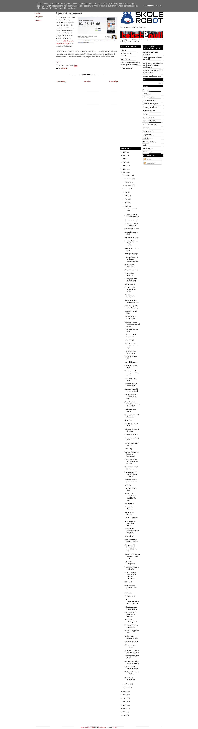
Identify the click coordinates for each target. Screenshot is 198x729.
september (128, 185)
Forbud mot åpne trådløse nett (130, 646)
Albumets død (129, 503)
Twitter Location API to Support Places (131, 667)
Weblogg (38, 13)
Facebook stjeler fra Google (131, 330)
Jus (144, 114)
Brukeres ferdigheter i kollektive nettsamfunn (132, 454)
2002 (125, 712)
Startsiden (87, 81)
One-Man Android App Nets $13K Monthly (132, 662)
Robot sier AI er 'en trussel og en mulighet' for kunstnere (131, 64)
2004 (125, 708)
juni (126, 196)
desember (128, 175)
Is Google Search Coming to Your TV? (131, 587)
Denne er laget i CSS (131, 434)
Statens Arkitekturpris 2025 (152, 76)
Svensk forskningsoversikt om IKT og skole (132, 601)
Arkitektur (38, 20)
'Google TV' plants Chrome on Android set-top (132, 324)
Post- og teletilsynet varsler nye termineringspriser (131, 259)
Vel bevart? (128, 582)
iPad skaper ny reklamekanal (130, 296)
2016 (125, 152)
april (126, 203)
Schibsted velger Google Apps (130, 317)
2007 (125, 698)
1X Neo (123, 50)
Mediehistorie (147, 117)
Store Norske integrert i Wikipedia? (132, 568)
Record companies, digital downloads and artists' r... (131, 461)
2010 (125, 172)
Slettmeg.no (128, 593)
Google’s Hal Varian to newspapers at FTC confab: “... (132, 556)
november (128, 179)
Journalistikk (147, 111)
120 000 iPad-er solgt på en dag (132, 430)
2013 (125, 162)
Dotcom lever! (129, 536)
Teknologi (64, 68)
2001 (125, 715)
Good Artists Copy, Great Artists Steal (131, 540)
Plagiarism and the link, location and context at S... (131, 474)
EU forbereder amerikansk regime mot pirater (132, 531)
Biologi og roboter (127, 68)
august (127, 189)
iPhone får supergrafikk (130, 563)
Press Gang (128, 449)
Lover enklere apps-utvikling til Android (131, 243)
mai (126, 199)
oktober (127, 182)
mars (127, 206)
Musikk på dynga (130, 596)
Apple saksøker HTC (131, 641)
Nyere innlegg (60, 81)
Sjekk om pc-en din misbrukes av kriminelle (131, 614)
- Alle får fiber (129, 340)
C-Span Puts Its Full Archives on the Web (131, 396)
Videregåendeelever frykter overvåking (132, 215)
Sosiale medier (148, 142)
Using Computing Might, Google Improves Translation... (130, 575)
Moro (145, 128)
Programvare (147, 135)
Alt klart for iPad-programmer (130, 336)
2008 (125, 695)
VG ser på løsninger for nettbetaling (131, 224)
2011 (125, 169)
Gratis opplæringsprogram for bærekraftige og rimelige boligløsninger (153, 65)
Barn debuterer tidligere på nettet (131, 621)
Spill (144, 145)
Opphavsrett (147, 131)
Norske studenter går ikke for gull (131, 468)
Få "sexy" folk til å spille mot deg (131, 280)
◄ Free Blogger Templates (87, 727)
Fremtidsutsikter (148, 100)
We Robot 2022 (126, 59)
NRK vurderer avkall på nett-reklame (131, 481)
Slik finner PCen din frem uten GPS (131, 626)
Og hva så (128, 485)
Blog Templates (102, 727)
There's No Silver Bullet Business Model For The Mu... (131, 497)
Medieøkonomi (148, 124)
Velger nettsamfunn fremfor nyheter (131, 608)
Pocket (114, 727)
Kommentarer (149, 163)
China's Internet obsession (130, 508)
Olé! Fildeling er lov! (132, 362)
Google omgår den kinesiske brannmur (132, 301)
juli (126, 192)
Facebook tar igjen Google (131, 379)
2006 (125, 702)
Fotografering (147, 97)
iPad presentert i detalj (132, 237)
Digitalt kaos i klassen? (129, 513)
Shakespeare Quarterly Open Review (132, 416)
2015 (125, 155)
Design (145, 90)
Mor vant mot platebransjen (130, 678)
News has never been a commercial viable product (132, 373)
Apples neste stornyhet (132, 220)
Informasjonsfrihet (149, 107)
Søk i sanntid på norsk (132, 228)
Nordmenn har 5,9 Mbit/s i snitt (131, 385)
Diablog (145, 93)
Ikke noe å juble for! (131, 518)
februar (127, 684)
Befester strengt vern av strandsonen (151, 53)
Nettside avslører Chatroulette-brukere (130, 523)
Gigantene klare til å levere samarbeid (131, 390)
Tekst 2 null (136, 40)
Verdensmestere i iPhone (130, 410)
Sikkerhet (146, 138)
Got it (158, 6)
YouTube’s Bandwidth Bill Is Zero (132, 673)
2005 (125, 705)
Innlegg (147, 159)
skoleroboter (135, 27)
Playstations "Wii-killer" (131, 489)
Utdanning (146, 152)
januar (127, 687)
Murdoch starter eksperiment (130, 265)
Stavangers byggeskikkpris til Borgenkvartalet (153, 71)
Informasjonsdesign (149, 104)
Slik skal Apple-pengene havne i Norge (131, 289)
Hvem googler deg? (131, 254)
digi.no (58, 62)
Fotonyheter (39, 17)
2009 (125, 691)
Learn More (149, 6)
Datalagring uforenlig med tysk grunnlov (132, 651)
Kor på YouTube (130, 284)
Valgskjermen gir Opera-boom (130, 352)
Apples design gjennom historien (131, 637)
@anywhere (128, 420)
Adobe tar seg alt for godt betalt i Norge (132, 307)
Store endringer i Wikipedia (130, 274)
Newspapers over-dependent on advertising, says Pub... (131, 548)
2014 (125, 159)
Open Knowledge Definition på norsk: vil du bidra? (132, 404)
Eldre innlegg (113, 81)
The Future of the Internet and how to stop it (132, 346)
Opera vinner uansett (69, 13)
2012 (125, 166)
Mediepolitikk (147, 121)
